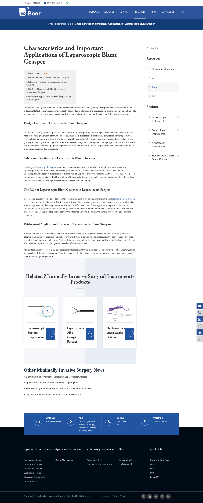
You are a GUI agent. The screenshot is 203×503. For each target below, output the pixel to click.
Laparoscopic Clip (31, 481)
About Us (109, 12)
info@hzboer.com (54, 3)
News (154, 12)
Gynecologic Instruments (158, 132)
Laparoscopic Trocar (32, 473)
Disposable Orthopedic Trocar (99, 464)
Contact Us (168, 12)
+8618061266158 (160, 422)
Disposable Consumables (34, 477)
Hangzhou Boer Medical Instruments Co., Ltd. (54, 496)
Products (93, 12)
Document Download (163, 69)
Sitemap (105, 496)
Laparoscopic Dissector (34, 464)
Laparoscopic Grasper (33, 469)
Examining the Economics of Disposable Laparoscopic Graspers (56, 377)
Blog (70, 24)
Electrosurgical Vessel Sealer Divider (163, 158)
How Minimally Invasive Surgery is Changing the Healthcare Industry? (59, 389)
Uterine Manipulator (64, 460)
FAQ (154, 96)
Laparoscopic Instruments (159, 119)
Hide (45, 74)
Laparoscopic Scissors (33, 460)
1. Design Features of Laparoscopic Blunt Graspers (47, 78)
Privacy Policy (119, 496)
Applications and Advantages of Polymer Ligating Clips (52, 383)
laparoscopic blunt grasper (47, 167)
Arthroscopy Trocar (95, 460)
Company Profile (126, 460)
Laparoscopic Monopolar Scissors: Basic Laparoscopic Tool (54, 394)
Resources (140, 12)
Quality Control (125, 464)
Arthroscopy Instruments (158, 145)
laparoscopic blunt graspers (123, 199)
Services (124, 12)
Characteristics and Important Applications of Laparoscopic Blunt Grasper (115, 24)
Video (155, 78)
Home (50, 24)
